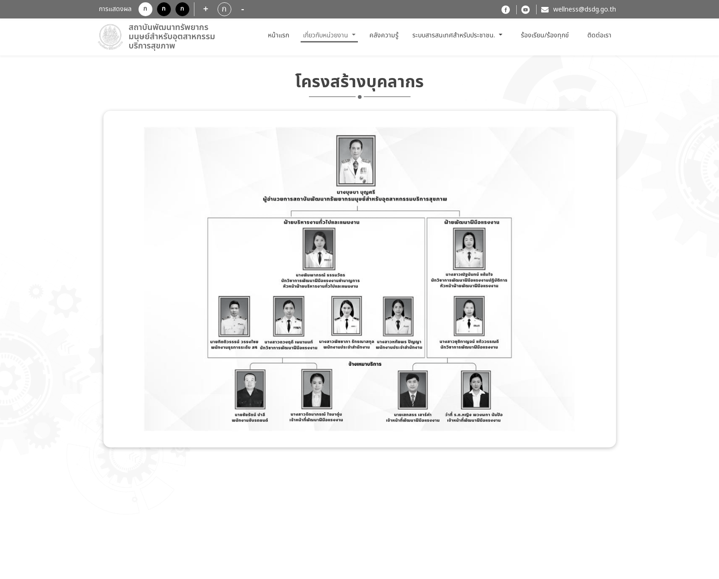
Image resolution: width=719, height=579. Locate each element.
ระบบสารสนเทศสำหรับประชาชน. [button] (454, 35)
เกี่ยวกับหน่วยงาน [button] (326, 35)
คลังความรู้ (384, 35)
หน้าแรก (279, 35)
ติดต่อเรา (599, 35)
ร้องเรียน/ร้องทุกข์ (545, 35)
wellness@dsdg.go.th (584, 9)
